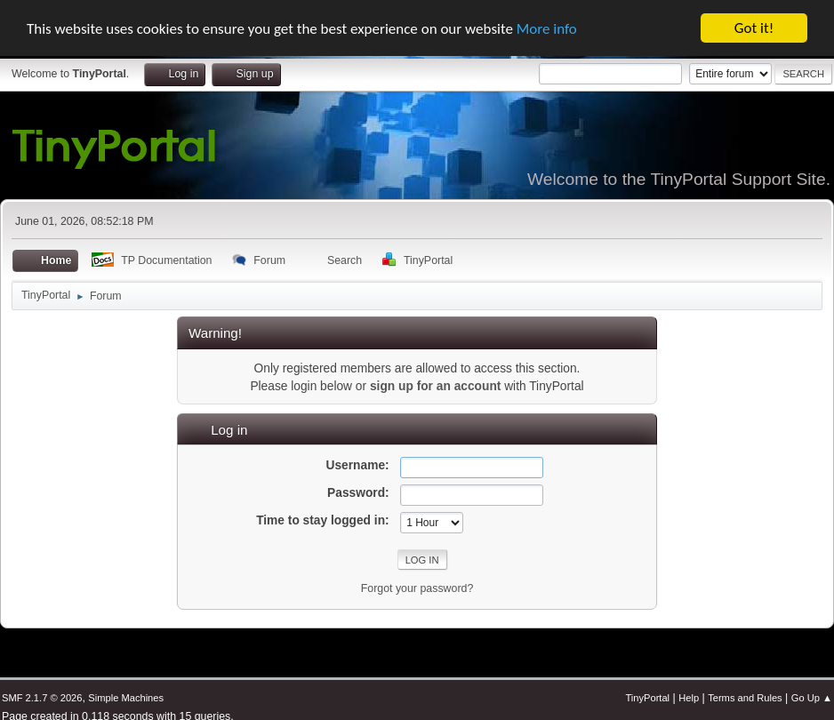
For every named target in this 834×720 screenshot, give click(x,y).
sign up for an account (435, 386)
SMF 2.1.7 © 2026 (42, 697)
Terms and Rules (745, 697)
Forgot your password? (417, 588)
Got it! (754, 28)
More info (547, 28)
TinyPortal (647, 697)
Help (688, 697)
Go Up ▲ (811, 697)
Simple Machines (126, 697)
